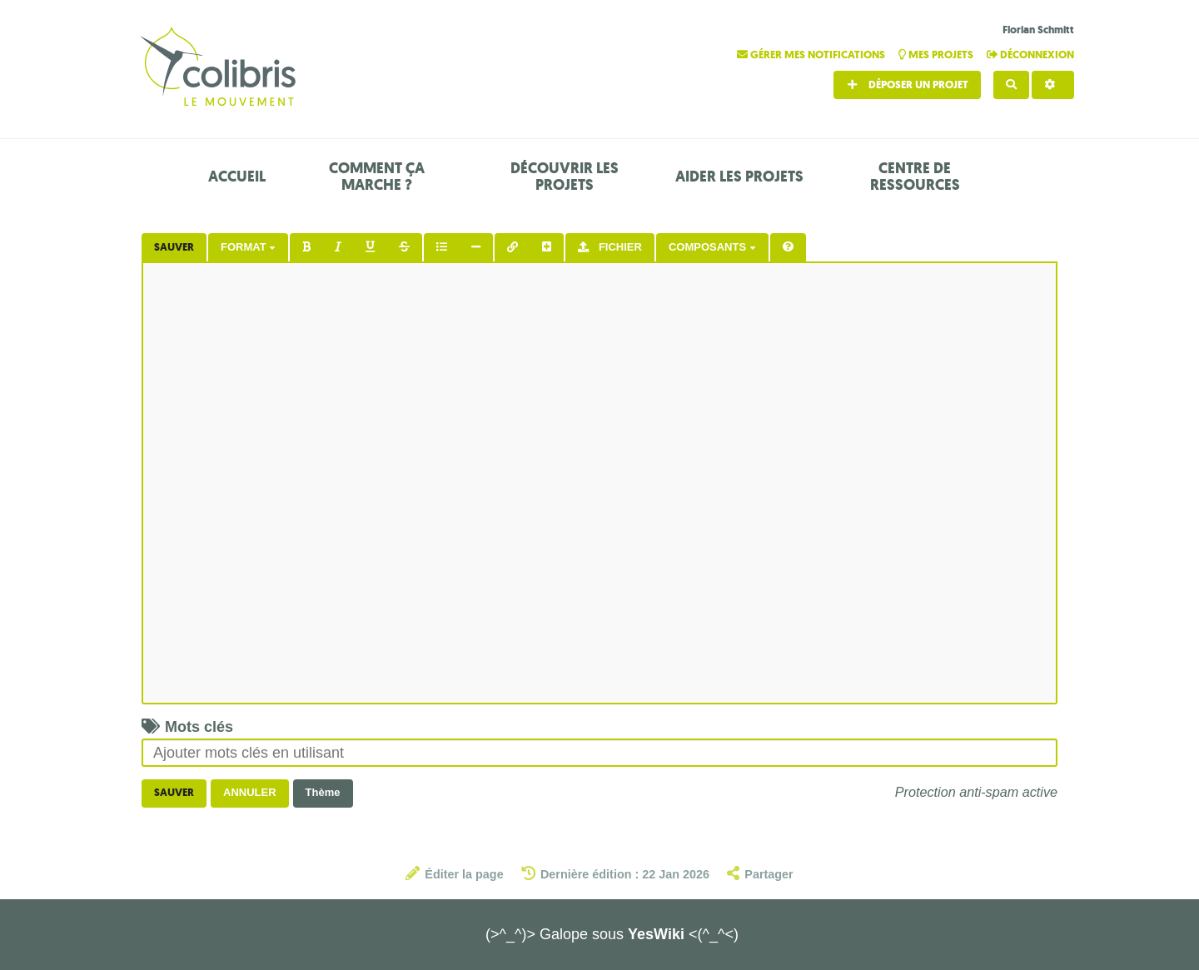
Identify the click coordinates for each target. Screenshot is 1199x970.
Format (248, 247)
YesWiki (656, 934)
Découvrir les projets (564, 176)
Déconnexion (1030, 54)
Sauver (174, 247)
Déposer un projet (907, 84)
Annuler (249, 792)
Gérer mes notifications (812, 54)
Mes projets (937, 54)
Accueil (237, 177)
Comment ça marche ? (377, 176)
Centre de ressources (915, 176)
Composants (712, 247)
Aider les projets (739, 177)
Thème (323, 792)
